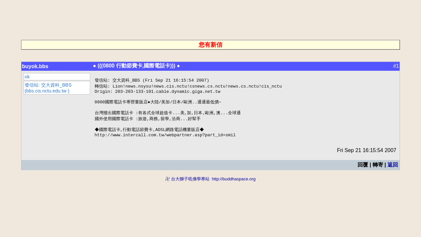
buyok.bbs (35, 66)
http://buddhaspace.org (234, 185)
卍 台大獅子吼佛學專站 (187, 185)
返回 (392, 171)
